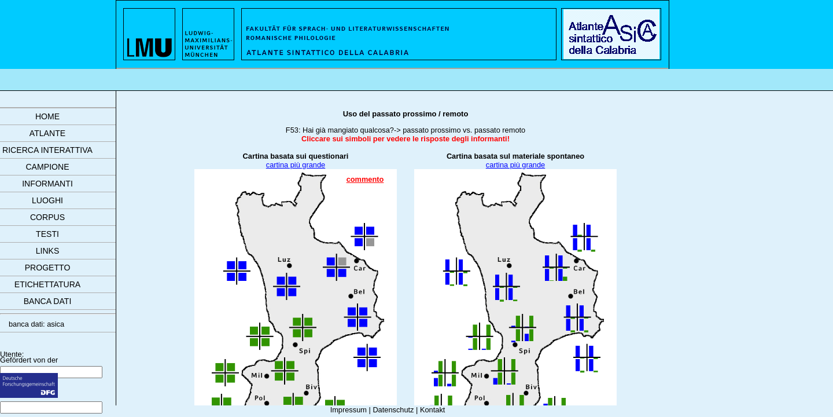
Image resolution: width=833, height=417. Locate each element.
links (48, 250)
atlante (47, 133)
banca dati (48, 301)
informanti (47, 183)
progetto (48, 267)
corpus (47, 217)
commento (365, 179)
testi (47, 234)
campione (47, 166)
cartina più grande (295, 164)
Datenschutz (393, 409)
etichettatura (47, 284)
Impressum (348, 409)
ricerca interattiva (47, 150)
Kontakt (432, 409)
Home (47, 116)
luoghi (47, 200)
